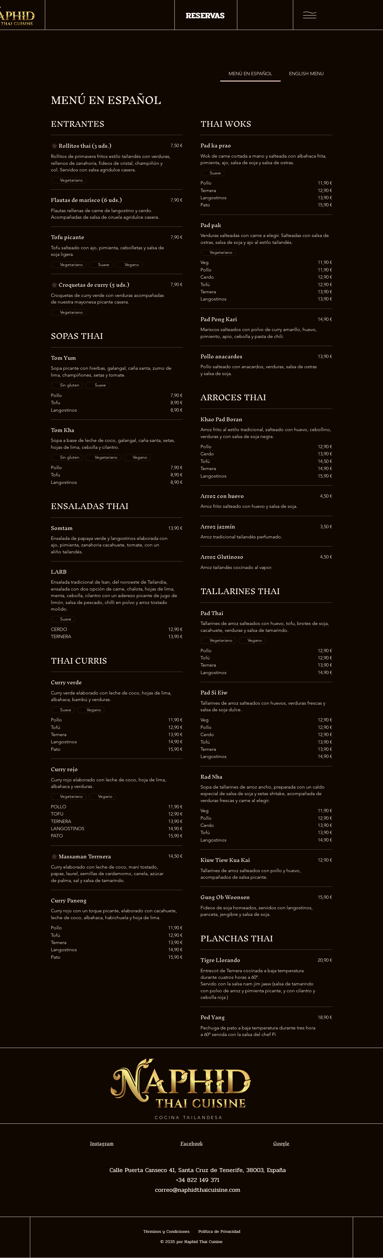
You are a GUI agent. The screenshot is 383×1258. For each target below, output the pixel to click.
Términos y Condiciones (166, 1231)
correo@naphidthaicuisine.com (197, 1189)
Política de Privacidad (219, 1231)
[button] (310, 15)
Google (281, 1143)
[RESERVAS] (205, 16)
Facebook (191, 1143)
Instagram (102, 1143)
